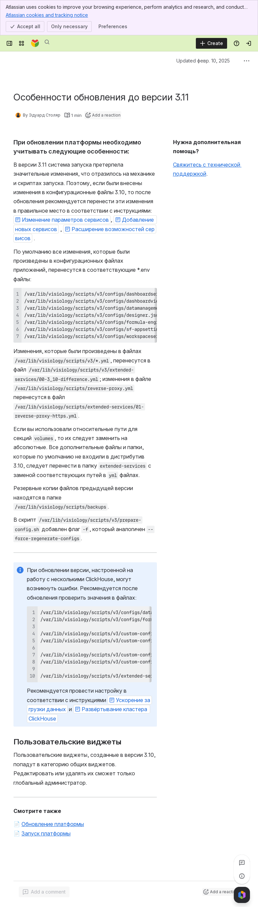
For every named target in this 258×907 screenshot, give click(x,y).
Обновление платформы (53, 824)
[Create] (211, 43)
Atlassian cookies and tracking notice (47, 15)
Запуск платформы (46, 833)
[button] (62, 219)
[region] (85, 315)
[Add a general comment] (44, 892)
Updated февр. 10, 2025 (203, 60)
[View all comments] (241, 862)
